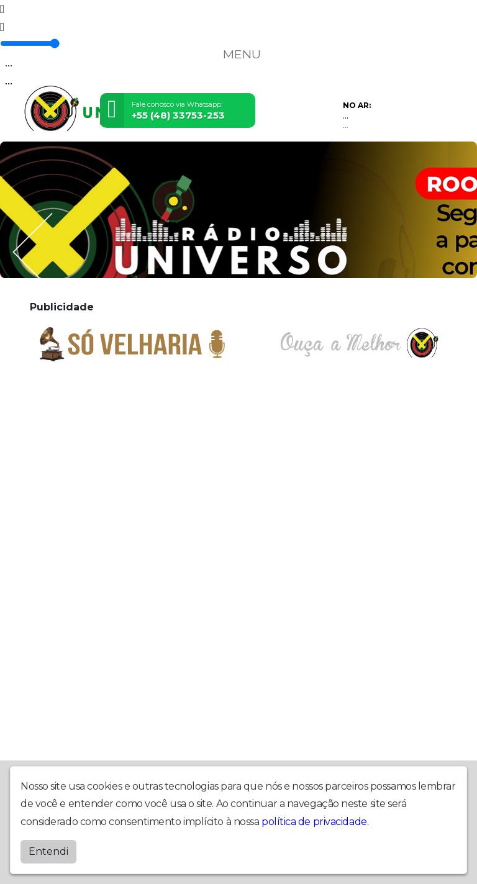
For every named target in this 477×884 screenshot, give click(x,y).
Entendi (48, 851)
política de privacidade (314, 822)
